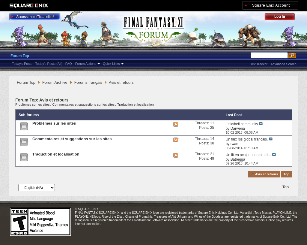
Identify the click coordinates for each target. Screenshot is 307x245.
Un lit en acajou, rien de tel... (248, 155)
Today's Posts (22, 63)
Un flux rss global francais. (247, 139)
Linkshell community (242, 124)
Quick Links (111, 63)
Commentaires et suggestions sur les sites (83, 104)
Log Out (282, 17)
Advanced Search (283, 64)
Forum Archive (54, 82)
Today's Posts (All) (48, 63)
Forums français (88, 82)
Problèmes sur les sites (32, 104)
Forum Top (19, 56)
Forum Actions (85, 63)
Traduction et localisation (135, 104)
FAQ (68, 63)
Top (286, 174)
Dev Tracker (258, 64)
